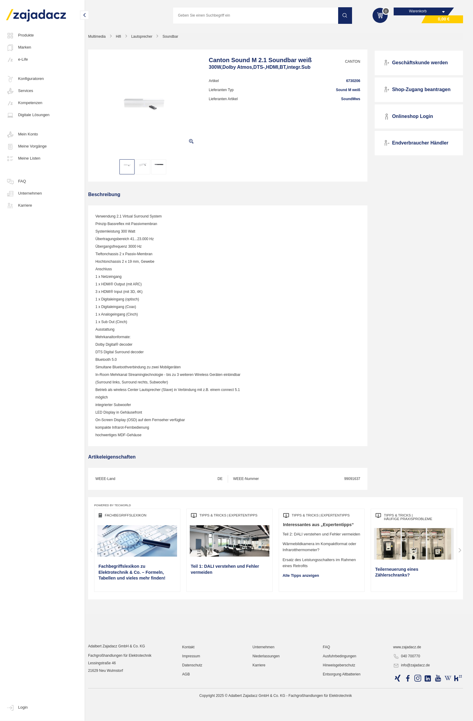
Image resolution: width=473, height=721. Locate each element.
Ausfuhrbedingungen (342, 704)
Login (17, 708)
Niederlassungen (269, 704)
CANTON (354, 62)
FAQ (16, 181)
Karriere (19, 206)
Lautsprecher (147, 37)
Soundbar (176, 37)
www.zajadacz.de (408, 695)
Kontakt (193, 695)
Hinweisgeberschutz (341, 713)
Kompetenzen (24, 103)
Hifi (124, 37)
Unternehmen (24, 193)
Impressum (196, 704)
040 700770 (407, 705)
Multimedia (103, 37)
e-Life (17, 60)
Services (19, 91)
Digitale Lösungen (27, 115)
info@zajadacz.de (412, 714)
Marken (18, 47)
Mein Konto (22, 134)
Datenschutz (197, 713)
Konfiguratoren (25, 79)
